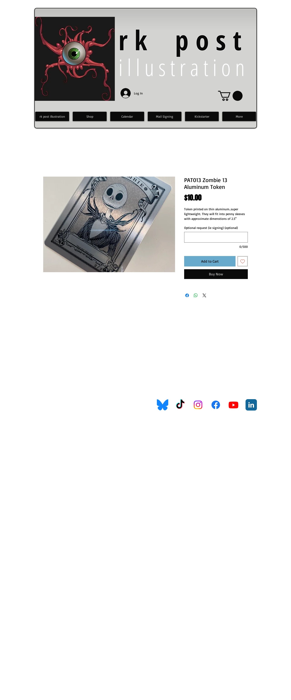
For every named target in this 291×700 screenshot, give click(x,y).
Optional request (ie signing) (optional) (211, 228)
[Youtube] (233, 405)
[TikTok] (180, 405)
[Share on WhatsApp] (195, 295)
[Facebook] (215, 405)
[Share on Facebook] (187, 295)
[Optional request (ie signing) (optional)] (216, 237)
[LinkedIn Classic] (251, 405)
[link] (230, 96)
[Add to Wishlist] (242, 261)
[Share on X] (204, 295)
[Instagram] (198, 405)
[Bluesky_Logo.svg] (162, 405)
